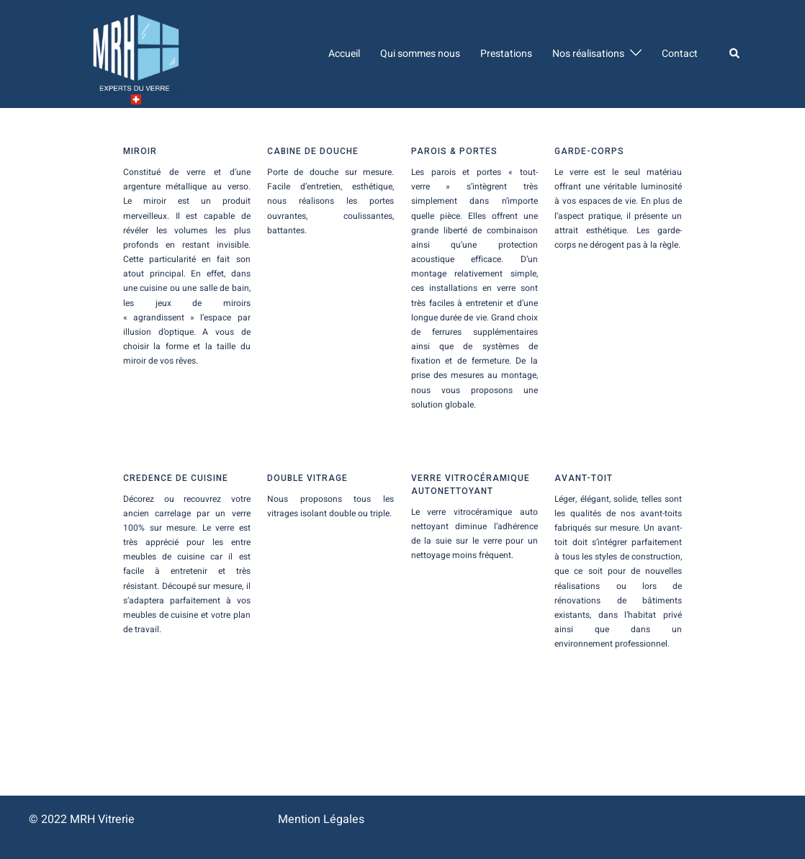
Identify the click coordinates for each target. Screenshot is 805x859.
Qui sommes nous (420, 53)
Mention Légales (321, 819)
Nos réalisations (588, 53)
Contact (680, 53)
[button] (735, 54)
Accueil (344, 53)
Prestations (506, 53)
